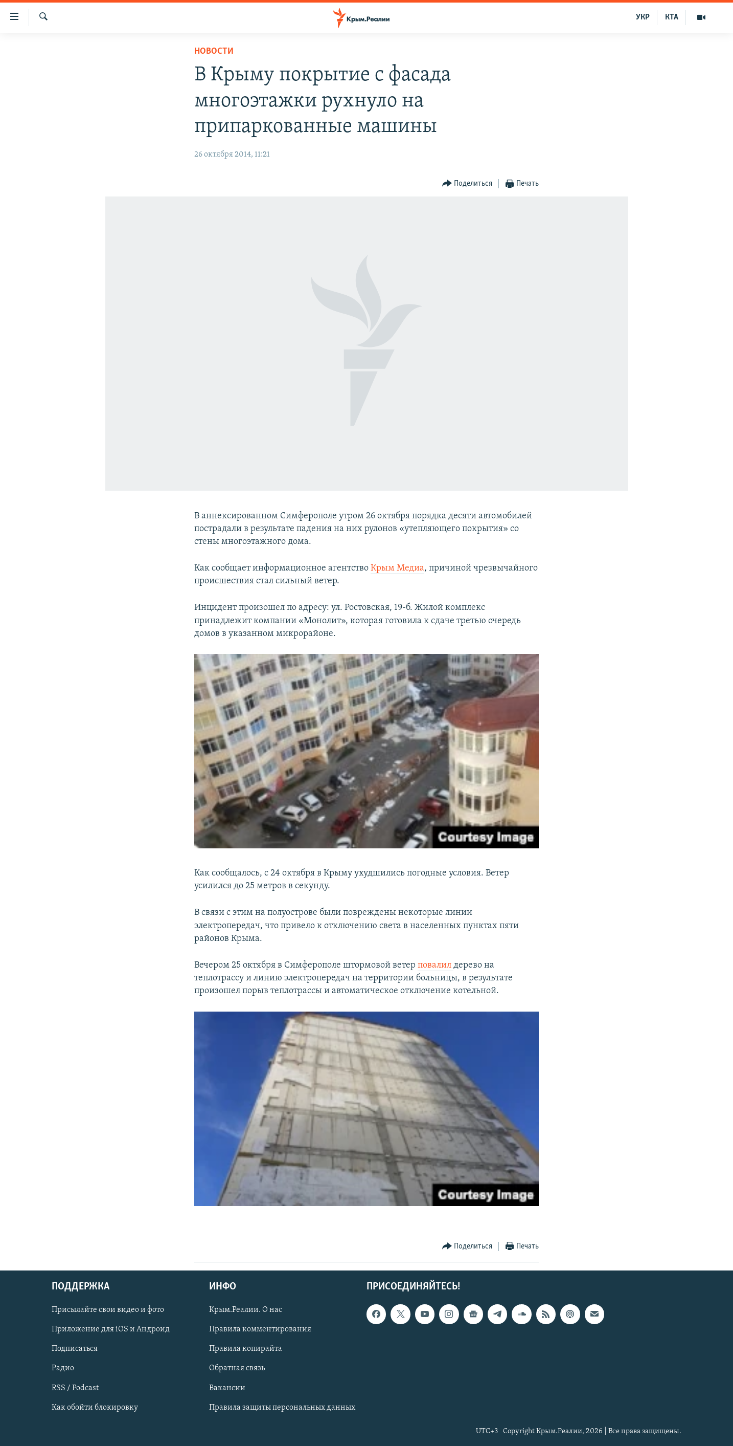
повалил (435, 965)
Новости (214, 51)
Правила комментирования (260, 1329)
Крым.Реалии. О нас (245, 1310)
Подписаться (75, 1349)
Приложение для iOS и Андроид (111, 1329)
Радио (63, 1368)
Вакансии (227, 1388)
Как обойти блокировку (95, 1407)
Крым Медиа (397, 568)
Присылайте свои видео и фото (108, 1310)
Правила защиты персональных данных (282, 1407)
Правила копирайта (245, 1349)
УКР (643, 17)
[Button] (467, 184)
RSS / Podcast (75, 1388)
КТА (671, 17)
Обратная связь (237, 1368)
